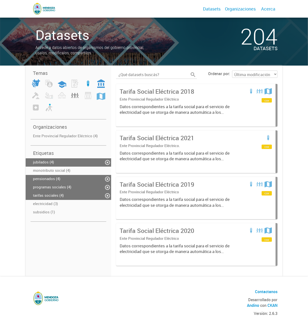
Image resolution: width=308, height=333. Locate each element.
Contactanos (266, 291)
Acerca (268, 9)
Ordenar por (218, 73)
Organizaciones (240, 9)
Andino (253, 305)
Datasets (212, 9)
